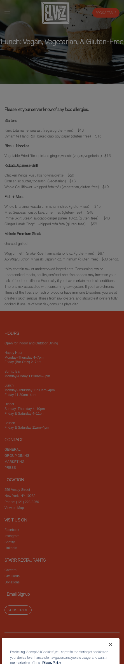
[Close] (110, 650)
